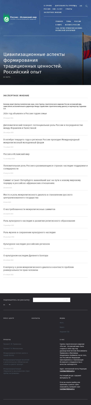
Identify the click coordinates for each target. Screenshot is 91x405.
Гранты (69, 9)
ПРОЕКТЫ (7, 339)
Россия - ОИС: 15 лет (53, 9)
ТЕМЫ (68, 21)
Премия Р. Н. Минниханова (13, 348)
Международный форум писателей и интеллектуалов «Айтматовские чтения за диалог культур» (16, 362)
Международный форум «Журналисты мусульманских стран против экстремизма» (16, 371)
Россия (77, 21)
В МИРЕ (59, 25)
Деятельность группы (65, 6)
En (75, 6)
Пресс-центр (8, 318)
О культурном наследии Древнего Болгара (25, 256)
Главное (59, 21)
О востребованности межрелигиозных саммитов (29, 209)
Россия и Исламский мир (16, 154)
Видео (62, 327)
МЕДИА (62, 318)
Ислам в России (72, 25)
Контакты (36, 318)
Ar (81, 6)
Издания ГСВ (64, 332)
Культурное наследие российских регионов (26, 244)
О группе (48, 6)
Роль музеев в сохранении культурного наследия (29, 232)
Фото (62, 323)
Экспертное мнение (53, 12)
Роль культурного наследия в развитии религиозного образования (39, 221)
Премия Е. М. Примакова (12, 344)
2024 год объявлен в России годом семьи (25, 113)
